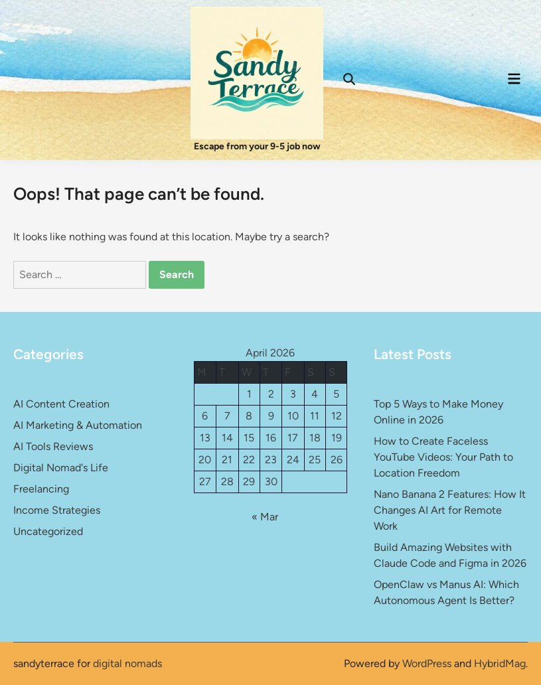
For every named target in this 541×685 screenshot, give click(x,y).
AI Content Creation (61, 404)
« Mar (265, 516)
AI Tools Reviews (53, 446)
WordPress (426, 663)
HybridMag (500, 663)
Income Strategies (56, 510)
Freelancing (41, 489)
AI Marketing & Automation (77, 425)
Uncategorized (48, 531)
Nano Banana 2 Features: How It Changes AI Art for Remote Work (450, 510)
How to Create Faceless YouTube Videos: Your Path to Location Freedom (443, 457)
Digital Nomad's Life (60, 467)
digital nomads (127, 663)
